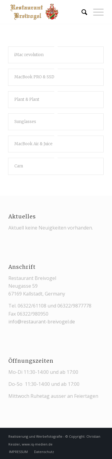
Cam (18, 166)
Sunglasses (25, 121)
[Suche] (81, 12)
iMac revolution (29, 54)
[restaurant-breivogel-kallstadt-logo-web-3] (46, 12)
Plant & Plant (26, 99)
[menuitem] (81, 12)
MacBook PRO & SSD (34, 77)
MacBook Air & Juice (33, 143)
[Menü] (95, 12)
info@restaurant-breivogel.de (41, 321)
